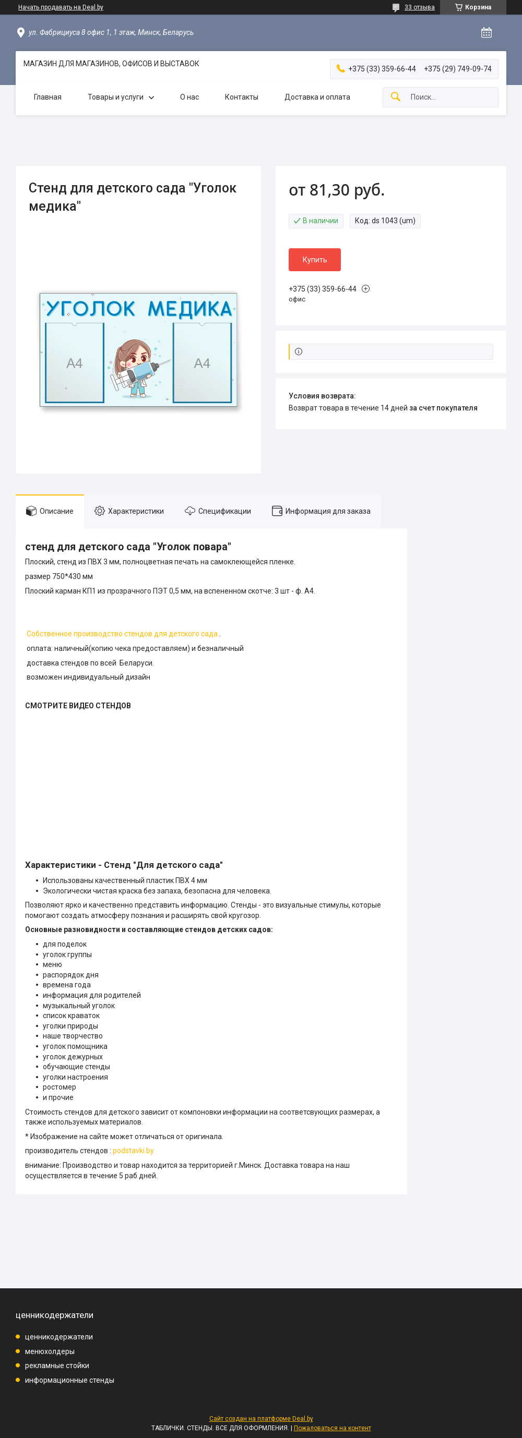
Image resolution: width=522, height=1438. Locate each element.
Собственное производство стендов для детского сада (122, 634)
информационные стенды (69, 1380)
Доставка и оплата (317, 97)
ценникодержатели (59, 1337)
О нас (189, 97)
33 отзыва (420, 7)
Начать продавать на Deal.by (60, 7)
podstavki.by (133, 1150)
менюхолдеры (50, 1351)
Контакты (241, 97)
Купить (315, 260)
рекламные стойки (57, 1365)
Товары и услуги (116, 97)
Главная (48, 97)
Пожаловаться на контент (332, 1428)
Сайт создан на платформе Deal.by (261, 1418)
